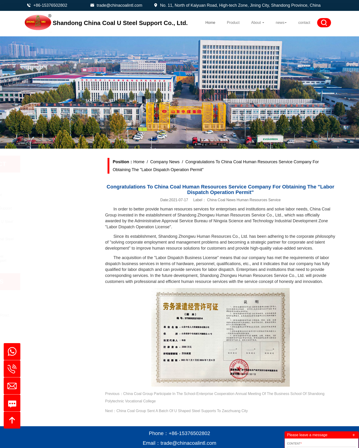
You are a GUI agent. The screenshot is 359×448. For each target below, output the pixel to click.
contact (304, 23)
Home (210, 23)
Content (294, 443)
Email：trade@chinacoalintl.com (179, 443)
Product (233, 23)
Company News (176, 162)
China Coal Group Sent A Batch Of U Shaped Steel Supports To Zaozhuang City (193, 411)
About (257, 23)
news (281, 23)
